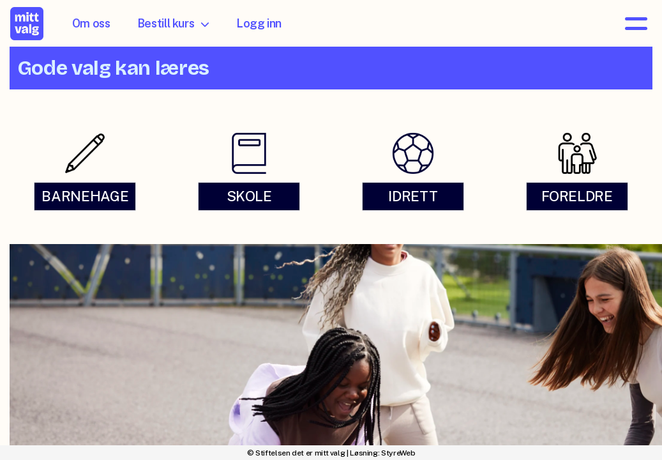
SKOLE (249, 196)
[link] (85, 171)
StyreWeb (398, 452)
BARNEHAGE (84, 196)
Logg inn (259, 23)
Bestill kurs (173, 23)
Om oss (91, 23)
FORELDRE (577, 196)
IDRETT (412, 196)
